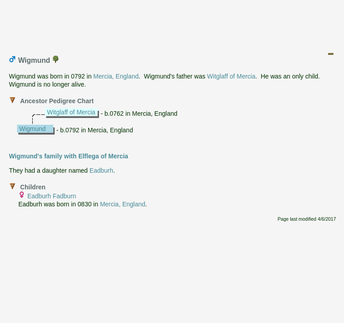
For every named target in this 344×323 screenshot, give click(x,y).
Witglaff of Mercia (231, 76)
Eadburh (101, 170)
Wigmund (32, 128)
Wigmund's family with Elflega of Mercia (68, 156)
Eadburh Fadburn (51, 196)
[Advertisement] (172, 24)
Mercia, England (115, 76)
